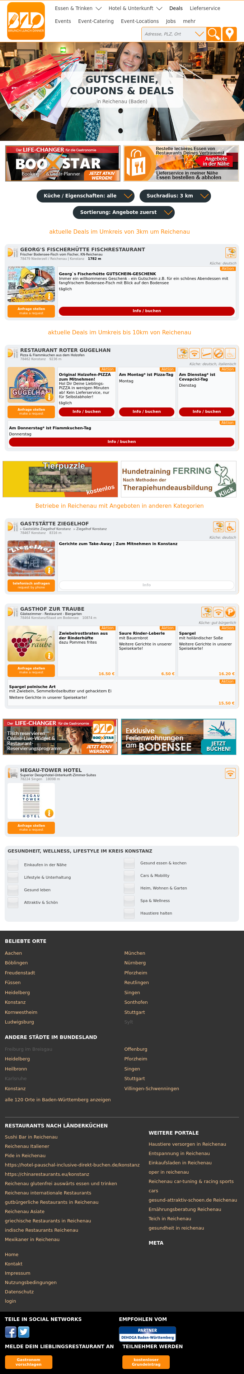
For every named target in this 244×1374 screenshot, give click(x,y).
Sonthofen (136, 1002)
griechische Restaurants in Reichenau (48, 1220)
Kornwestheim (21, 1012)
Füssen (13, 982)
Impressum (17, 1273)
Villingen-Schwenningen (152, 1088)
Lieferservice (205, 8)
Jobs (171, 21)
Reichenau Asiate (24, 1211)
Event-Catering (96, 21)
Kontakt (14, 1263)
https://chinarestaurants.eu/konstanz (47, 1174)
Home (12, 1254)
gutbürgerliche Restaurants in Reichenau (52, 1202)
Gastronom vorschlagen (28, 1362)
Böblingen (16, 962)
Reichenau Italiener (27, 1146)
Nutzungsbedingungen (31, 1282)
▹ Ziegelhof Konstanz (90, 529)
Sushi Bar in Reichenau (31, 1137)
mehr (189, 21)
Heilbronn (16, 1069)
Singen (132, 992)
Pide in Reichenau (25, 1155)
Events (63, 21)
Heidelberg (17, 992)
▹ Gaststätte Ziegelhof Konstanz (45, 529)
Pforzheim (136, 972)
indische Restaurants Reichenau (41, 1230)
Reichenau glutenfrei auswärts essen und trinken (61, 1183)
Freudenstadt (20, 972)
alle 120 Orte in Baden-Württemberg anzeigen (58, 1099)
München (135, 953)
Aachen (13, 953)
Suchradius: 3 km (170, 196)
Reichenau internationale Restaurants (48, 1193)
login (10, 1301)
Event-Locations (140, 21)
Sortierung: (118, 212)
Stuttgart (135, 1012)
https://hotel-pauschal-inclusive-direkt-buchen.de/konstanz (72, 1165)
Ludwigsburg (19, 1022)
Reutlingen (137, 982)
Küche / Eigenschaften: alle (80, 196)
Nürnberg (135, 962)
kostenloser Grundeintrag (146, 1362)
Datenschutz (19, 1291)
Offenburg (136, 1049)
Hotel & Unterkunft (131, 8)
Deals (176, 8)
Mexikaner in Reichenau (32, 1239)
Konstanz (15, 1002)
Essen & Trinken (74, 8)
